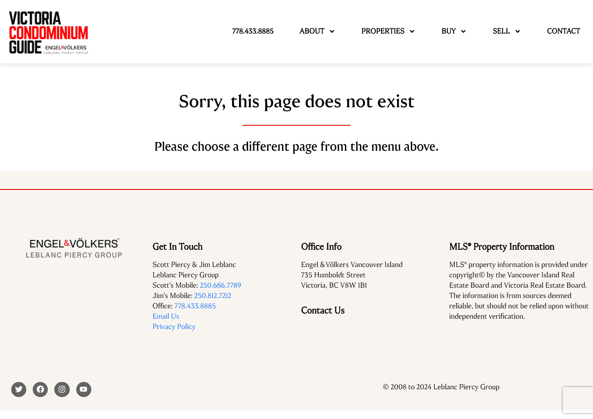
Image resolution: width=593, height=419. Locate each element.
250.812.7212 (212, 295)
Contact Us (323, 310)
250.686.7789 (220, 285)
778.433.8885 (195, 305)
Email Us (165, 316)
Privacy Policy (174, 326)
